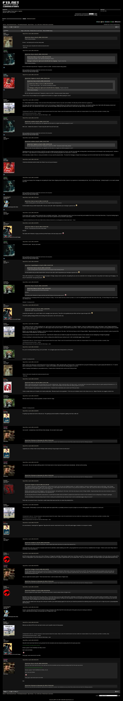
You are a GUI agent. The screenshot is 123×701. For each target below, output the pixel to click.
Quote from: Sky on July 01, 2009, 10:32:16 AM (36, 37)
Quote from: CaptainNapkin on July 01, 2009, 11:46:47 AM (39, 265)
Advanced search (31, 18)
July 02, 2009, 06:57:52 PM (30, 305)
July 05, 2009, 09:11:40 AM (30, 607)
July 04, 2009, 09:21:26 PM (30, 553)
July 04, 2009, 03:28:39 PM (30, 504)
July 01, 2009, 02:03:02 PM (30, 282)
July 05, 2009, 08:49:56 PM (30, 640)
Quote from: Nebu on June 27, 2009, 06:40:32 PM (39, 57)
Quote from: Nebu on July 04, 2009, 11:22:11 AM (36, 382)
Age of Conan (31, 24)
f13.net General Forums (11, 24)
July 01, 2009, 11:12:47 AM (30, 117)
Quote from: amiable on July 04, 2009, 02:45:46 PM (37, 542)
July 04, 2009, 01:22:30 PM (30, 427)
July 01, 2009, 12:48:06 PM (30, 241)
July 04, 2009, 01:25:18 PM (30, 445)
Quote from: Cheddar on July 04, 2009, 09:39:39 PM (37, 590)
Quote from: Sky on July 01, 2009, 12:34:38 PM (36, 285)
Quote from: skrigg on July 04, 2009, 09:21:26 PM (37, 569)
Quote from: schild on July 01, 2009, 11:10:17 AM (37, 121)
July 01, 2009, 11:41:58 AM (30, 177)
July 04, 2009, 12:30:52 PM (30, 395)
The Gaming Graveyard (22, 24)
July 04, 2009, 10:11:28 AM (30, 323)
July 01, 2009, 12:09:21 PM (30, 212)
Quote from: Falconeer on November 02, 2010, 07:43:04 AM (39, 440)
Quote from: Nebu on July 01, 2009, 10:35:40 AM (36, 226)
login (16, 11)
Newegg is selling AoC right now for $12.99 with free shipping (42, 61)
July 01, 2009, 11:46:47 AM (30, 197)
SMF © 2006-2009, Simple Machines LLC (66, 699)
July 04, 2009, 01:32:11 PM (30, 462)
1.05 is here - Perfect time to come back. (45, 24)
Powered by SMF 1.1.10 (53, 699)
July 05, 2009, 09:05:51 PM (30, 659)
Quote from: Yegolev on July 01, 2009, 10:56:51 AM (37, 78)
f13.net (4, 24)
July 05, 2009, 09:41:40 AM (30, 622)
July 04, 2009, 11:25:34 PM (30, 586)
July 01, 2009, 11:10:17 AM (30, 74)
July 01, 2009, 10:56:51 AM (30, 50)
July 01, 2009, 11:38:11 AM (30, 159)
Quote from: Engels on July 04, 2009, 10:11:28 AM (37, 484)
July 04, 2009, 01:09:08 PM (30, 410)
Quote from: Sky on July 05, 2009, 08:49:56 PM (36, 663)
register (20, 11)
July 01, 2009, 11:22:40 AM (30, 137)
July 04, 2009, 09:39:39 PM (30, 565)
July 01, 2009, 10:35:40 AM (30, 33)
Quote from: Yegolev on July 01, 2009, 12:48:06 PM (37, 308)
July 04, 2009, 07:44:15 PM (30, 522)
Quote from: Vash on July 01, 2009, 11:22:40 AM (36, 201)
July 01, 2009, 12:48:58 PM (30, 261)
